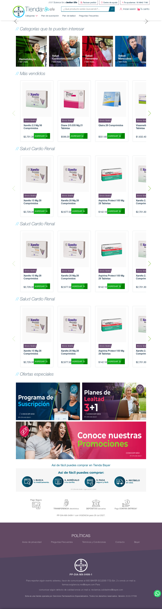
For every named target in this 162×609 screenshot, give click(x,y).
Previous (13, 111)
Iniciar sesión (127, 9)
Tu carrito (142, 9)
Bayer (137, 542)
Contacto (120, 542)
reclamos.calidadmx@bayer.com (107, 589)
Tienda (41, 9)
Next (149, 111)
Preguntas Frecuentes (90, 15)
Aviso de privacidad (32, 542)
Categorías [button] (31, 15)
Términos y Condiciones (94, 542)
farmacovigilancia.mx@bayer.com (78, 584)
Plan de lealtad (70, 15)
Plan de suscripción (51, 15)
